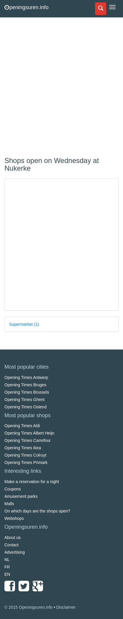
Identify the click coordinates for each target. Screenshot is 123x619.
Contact (11, 545)
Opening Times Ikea (22, 447)
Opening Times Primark (25, 462)
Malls (9, 503)
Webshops (14, 518)
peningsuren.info (26, 7)
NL (7, 559)
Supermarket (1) (24, 324)
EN (7, 574)
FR (7, 567)
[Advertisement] (61, 87)
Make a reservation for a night (31, 481)
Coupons (12, 489)
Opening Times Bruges (25, 384)
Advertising (14, 552)
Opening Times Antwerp (26, 377)
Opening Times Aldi (22, 425)
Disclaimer (65, 607)
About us (12, 537)
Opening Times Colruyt (25, 455)
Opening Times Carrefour (27, 440)
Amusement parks (21, 496)
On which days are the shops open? (37, 511)
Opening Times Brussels (26, 392)
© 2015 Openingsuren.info (28, 607)
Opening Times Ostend (25, 407)
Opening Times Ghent (24, 399)
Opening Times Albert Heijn (29, 433)
